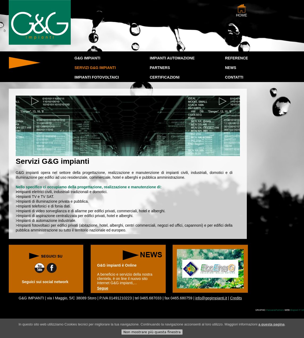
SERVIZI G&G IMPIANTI (95, 68)
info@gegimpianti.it (211, 298)
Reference (236, 58)
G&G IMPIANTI (87, 58)
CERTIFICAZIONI (165, 77)
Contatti (234, 77)
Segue (102, 288)
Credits (236, 298)
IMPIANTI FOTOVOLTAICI (96, 77)
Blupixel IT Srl (297, 310)
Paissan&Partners (275, 310)
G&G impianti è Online (117, 265)
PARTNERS (160, 68)
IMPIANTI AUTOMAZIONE (172, 58)
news (230, 68)
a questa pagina (271, 327)
